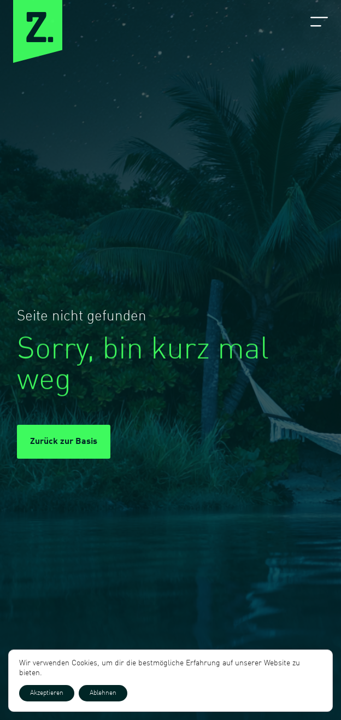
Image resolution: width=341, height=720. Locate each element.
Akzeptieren (46, 693)
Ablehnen (103, 693)
